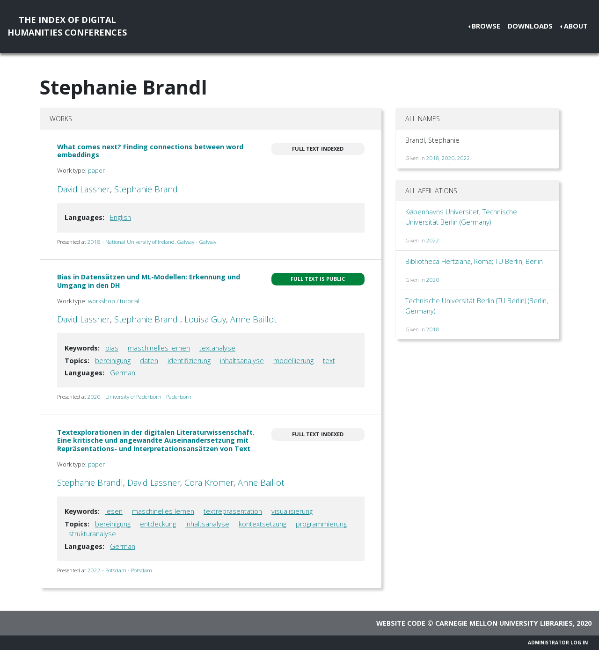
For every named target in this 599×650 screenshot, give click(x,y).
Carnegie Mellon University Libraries (504, 623)
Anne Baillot (253, 319)
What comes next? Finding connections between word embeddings (150, 150)
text (329, 360)
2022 (463, 157)
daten (149, 360)
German (122, 372)
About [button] (576, 26)
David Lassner (83, 189)
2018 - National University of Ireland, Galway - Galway (152, 241)
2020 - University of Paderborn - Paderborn (139, 396)
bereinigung (113, 360)
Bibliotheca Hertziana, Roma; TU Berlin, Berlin (474, 261)
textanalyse (217, 347)
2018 (432, 157)
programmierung (321, 523)
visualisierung (292, 511)
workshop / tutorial (113, 301)
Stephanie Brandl (147, 189)
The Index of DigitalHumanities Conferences (67, 26)
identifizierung (189, 360)
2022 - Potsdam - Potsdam (120, 570)
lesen (114, 511)
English (120, 217)
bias (111, 347)
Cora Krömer (209, 482)
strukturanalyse (92, 533)
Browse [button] (486, 26)
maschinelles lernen (159, 347)
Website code (400, 623)
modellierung (293, 360)
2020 (448, 157)
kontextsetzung (262, 523)
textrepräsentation (233, 511)
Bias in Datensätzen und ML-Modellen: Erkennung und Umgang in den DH (148, 280)
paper (96, 170)
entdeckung (158, 523)
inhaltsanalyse (242, 360)
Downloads (530, 26)
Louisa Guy (205, 319)
